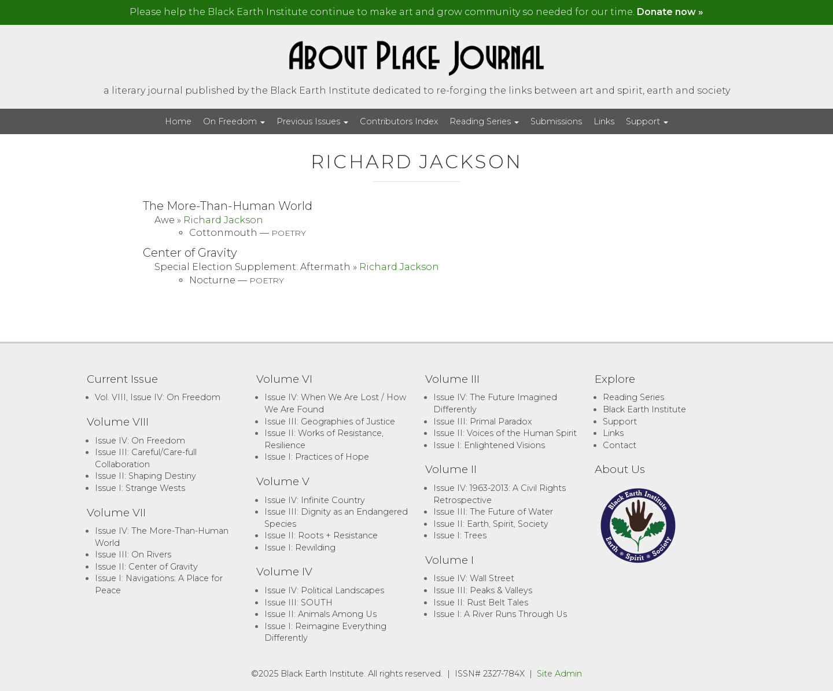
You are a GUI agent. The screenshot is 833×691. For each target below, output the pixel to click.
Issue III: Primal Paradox (482, 421)
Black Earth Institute (644, 409)
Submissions (556, 121)
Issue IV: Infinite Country (314, 500)
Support (647, 121)
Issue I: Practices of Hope (316, 457)
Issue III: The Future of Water (493, 512)
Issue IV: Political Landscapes (324, 590)
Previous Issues (312, 121)
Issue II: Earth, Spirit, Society (490, 524)
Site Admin (559, 673)
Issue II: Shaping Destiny (145, 476)
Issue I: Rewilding (300, 547)
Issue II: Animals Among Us (320, 614)
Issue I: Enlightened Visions (489, 445)
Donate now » (670, 11)
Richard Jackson (223, 220)
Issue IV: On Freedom (140, 440)
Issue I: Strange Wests (140, 488)
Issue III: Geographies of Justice (329, 421)
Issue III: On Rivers (133, 554)
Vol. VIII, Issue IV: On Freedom (157, 397)
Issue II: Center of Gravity (146, 566)
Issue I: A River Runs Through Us (500, 614)
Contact (619, 445)
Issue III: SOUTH (298, 602)
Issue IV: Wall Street (473, 578)
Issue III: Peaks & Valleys (482, 590)
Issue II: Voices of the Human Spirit (505, 433)
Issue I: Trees (459, 535)
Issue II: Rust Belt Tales (480, 602)
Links (604, 121)
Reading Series (484, 121)
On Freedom (234, 121)
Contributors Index (399, 121)
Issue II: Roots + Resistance (321, 535)
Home (178, 121)
